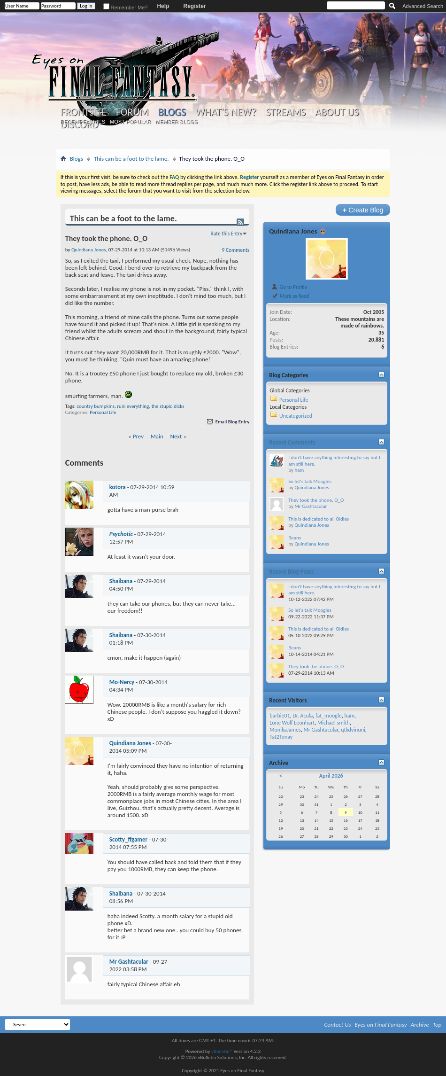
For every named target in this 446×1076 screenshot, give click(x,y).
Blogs (172, 112)
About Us (337, 112)
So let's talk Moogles (309, 481)
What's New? (225, 112)
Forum (132, 112)
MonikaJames (284, 729)
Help (163, 6)
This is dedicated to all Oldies (318, 519)
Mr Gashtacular (128, 961)
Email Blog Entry (227, 422)
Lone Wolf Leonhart (292, 722)
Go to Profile (289, 287)
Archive (420, 1024)
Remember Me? (125, 7)
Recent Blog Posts (291, 571)
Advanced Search (422, 6)
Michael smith (333, 722)
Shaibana (121, 581)
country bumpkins (96, 406)
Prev (138, 436)
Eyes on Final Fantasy (381, 1024)
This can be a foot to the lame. (131, 158)
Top (437, 1024)
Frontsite (84, 112)
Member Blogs (176, 122)
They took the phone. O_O (316, 500)
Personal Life (103, 412)
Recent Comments (292, 442)
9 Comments (236, 250)
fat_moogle (328, 715)
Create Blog (363, 210)
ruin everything (133, 406)
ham (299, 470)
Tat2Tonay (280, 736)
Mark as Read (290, 296)
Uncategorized (295, 416)
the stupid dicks (168, 406)
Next (176, 436)
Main (157, 436)
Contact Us (337, 1024)
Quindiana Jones (130, 743)
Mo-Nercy (121, 682)
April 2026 (331, 775)
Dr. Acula (302, 715)
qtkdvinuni (353, 729)
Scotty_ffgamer (128, 839)
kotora (117, 487)
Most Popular (130, 122)
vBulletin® (221, 1051)
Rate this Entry (227, 233)
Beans (294, 538)
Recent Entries (82, 122)
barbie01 (279, 715)
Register (194, 6)
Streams (286, 112)
